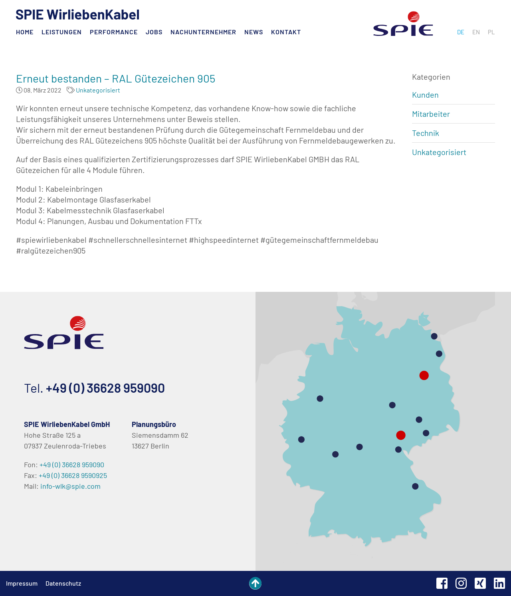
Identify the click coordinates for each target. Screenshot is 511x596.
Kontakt (286, 31)
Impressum (22, 583)
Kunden (425, 94)
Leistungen (62, 31)
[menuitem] (460, 32)
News (253, 31)
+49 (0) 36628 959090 (105, 387)
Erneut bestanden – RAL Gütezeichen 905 (115, 78)
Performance (114, 31)
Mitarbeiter (431, 113)
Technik (425, 133)
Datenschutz (63, 583)
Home (25, 31)
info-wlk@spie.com (70, 486)
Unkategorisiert (98, 90)
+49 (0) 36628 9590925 (73, 475)
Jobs (154, 31)
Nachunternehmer (203, 31)
